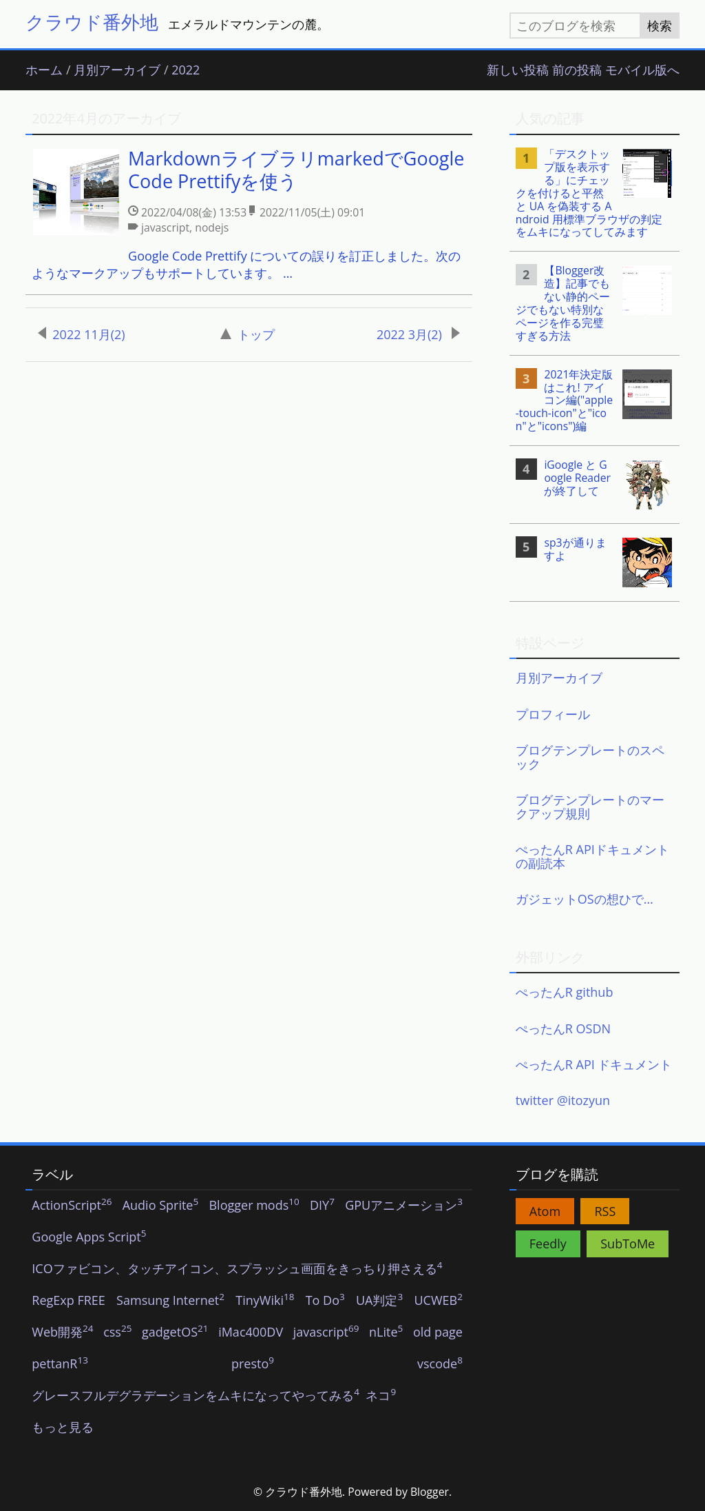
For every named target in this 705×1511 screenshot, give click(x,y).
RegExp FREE (68, 1300)
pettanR (60, 1364)
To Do (325, 1300)
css (117, 1332)
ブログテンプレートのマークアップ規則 (590, 806)
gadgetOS (175, 1332)
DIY (322, 1205)
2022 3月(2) (418, 334)
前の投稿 (577, 70)
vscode (440, 1364)
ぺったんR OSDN (563, 1028)
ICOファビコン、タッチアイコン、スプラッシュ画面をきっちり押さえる (237, 1269)
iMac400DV (250, 1332)
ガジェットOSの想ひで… (584, 899)
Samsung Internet (170, 1300)
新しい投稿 (518, 70)
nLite (386, 1332)
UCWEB (438, 1300)
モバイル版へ (642, 70)
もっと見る (63, 1427)
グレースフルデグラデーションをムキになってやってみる (195, 1395)
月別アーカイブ (117, 70)
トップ (247, 334)
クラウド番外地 (91, 21)
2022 (185, 70)
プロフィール (553, 714)
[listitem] (248, 215)
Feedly (548, 1243)
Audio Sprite (161, 1205)
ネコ (381, 1395)
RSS (604, 1211)
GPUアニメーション (404, 1205)
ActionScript (72, 1205)
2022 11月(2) (81, 334)
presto (252, 1364)
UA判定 (379, 1300)
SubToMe (627, 1243)
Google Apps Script (89, 1237)
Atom (544, 1211)
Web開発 (62, 1332)
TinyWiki (264, 1300)
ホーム (44, 70)
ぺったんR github (564, 992)
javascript (326, 1332)
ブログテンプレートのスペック (590, 757)
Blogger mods (254, 1205)
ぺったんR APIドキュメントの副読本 (592, 856)
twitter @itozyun (563, 1100)
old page (438, 1332)
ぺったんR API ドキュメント (594, 1064)
